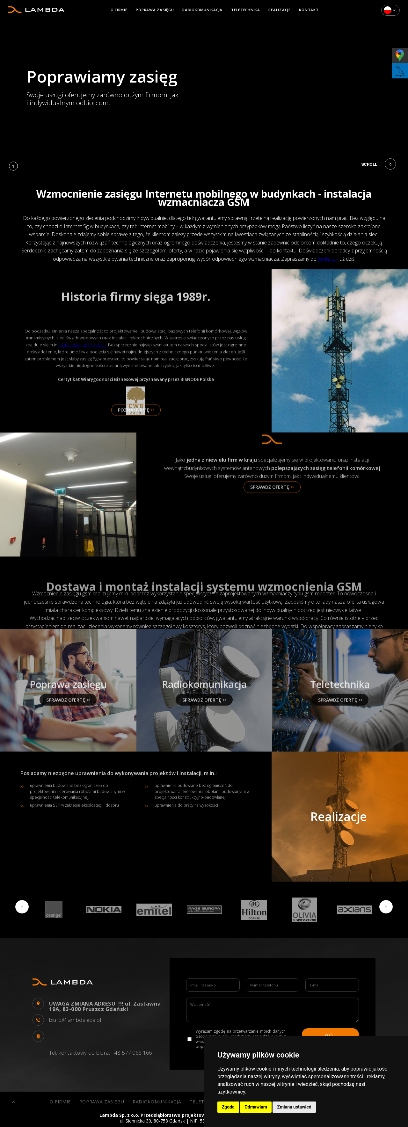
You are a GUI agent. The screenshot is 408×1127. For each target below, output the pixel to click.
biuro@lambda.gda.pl (75, 1020)
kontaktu (327, 258)
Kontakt (308, 9)
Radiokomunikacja (202, 9)
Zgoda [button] (228, 1106)
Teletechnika (245, 9)
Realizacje (279, 9)
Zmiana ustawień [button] (294, 1106)
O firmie (119, 9)
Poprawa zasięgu (155, 9)
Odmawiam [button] (255, 1106)
